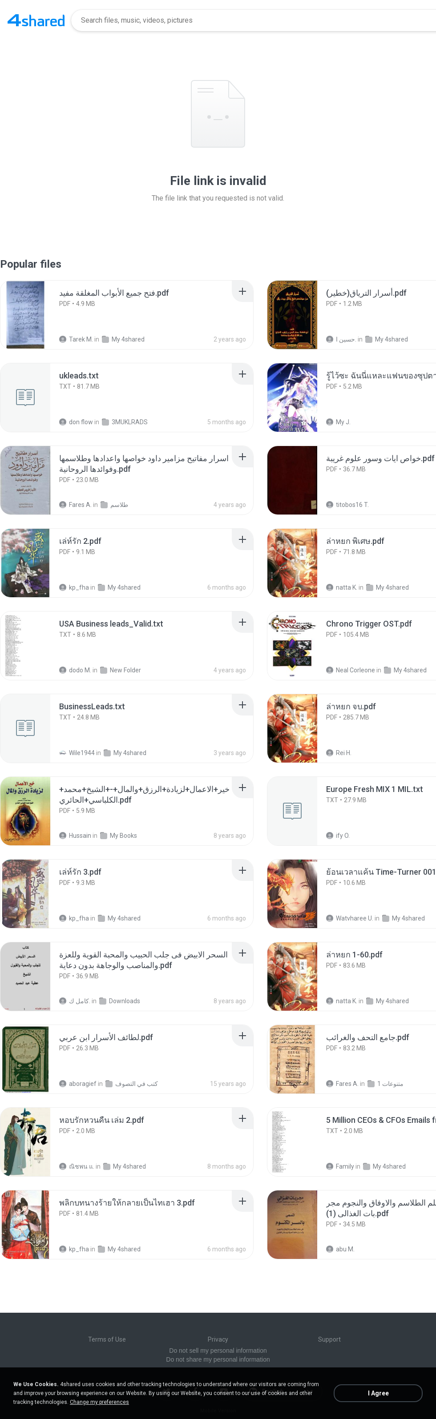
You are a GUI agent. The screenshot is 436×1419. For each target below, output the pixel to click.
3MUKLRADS (125, 422)
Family (340, 1166)
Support (329, 1339)
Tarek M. (76, 339)
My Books (118, 835)
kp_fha (74, 587)
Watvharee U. (349, 918)
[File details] (35, 315)
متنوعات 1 (385, 1083)
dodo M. (75, 670)
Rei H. (338, 752)
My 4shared (123, 339)
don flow (76, 422)
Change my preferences (99, 1402)
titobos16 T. (347, 504)
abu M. (340, 1249)
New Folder (120, 670)
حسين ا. (341, 339)
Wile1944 (77, 752)
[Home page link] (36, 20)
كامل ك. (74, 1001)
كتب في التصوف (131, 1083)
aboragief (78, 1083)
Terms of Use (107, 1339)
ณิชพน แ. (76, 1166)
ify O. (338, 835)
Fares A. (75, 504)
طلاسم (114, 504)
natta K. (341, 587)
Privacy (218, 1339)
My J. (338, 422)
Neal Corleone (350, 670)
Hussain (75, 835)
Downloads (119, 1001)
